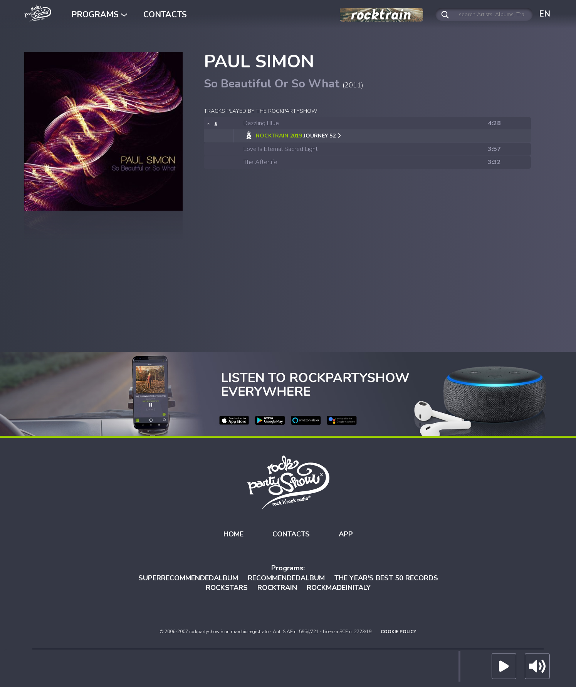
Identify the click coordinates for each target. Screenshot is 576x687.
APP (346, 534)
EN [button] (544, 13)
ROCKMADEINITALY (339, 587)
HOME (233, 534)
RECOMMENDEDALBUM (286, 578)
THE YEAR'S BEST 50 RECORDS (386, 578)
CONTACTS (165, 14)
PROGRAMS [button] (99, 14)
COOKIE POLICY (398, 631)
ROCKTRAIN (277, 587)
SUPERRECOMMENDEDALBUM (188, 578)
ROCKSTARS (227, 587)
